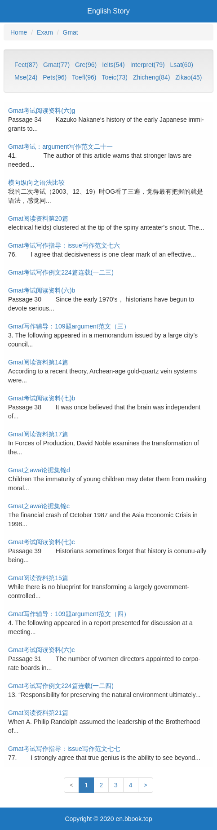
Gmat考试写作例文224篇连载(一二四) (61, 685)
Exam (45, 32)
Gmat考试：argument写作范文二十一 (60, 146)
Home (18, 32)
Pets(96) (54, 77)
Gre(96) (86, 64)
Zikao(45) (188, 77)
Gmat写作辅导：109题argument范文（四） (69, 613)
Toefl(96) (84, 77)
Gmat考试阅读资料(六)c (41, 649)
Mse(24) (25, 77)
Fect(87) (26, 64)
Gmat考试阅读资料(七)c (41, 542)
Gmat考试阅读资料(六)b (41, 290)
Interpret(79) (147, 64)
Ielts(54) (113, 64)
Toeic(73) (115, 77)
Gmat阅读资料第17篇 (38, 434)
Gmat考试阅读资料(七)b (41, 398)
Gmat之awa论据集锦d (39, 470)
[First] (71, 785)
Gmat (70, 32)
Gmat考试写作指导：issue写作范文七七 (64, 748)
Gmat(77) (56, 64)
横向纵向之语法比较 (36, 182)
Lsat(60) (181, 64)
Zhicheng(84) (151, 77)
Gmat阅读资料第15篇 (38, 577)
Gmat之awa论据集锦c (39, 506)
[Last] (145, 785)
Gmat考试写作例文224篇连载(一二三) (61, 272)
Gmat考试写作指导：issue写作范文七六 (64, 245)
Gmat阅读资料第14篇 (38, 362)
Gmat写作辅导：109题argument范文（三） (69, 326)
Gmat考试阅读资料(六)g (41, 110)
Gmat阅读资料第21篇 (38, 712)
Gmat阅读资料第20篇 (38, 218)
